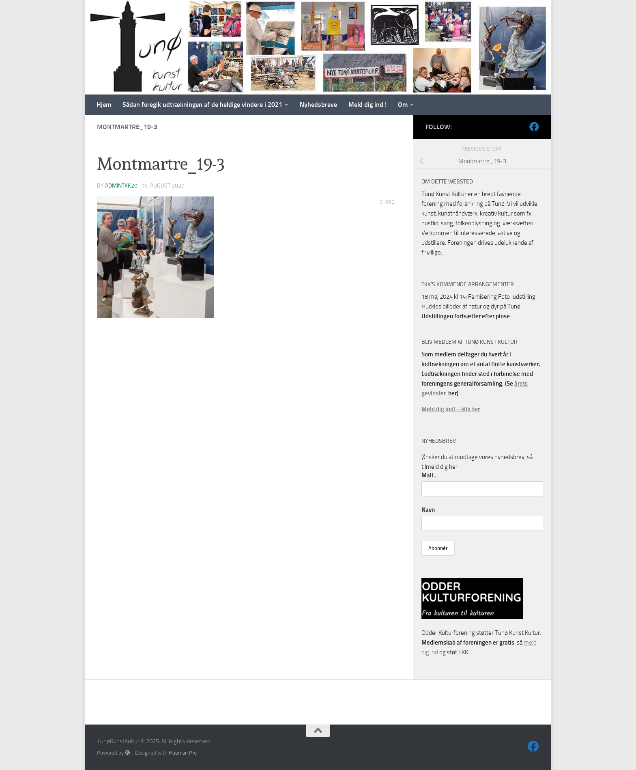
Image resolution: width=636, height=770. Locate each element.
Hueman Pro (183, 753)
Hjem (104, 104)
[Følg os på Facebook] (534, 127)
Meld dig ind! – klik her (450, 409)
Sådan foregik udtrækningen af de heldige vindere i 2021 (202, 104)
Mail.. (428, 475)
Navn (428, 509)
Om (403, 104)
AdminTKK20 (121, 185)
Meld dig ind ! (367, 104)
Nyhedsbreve (318, 104)
